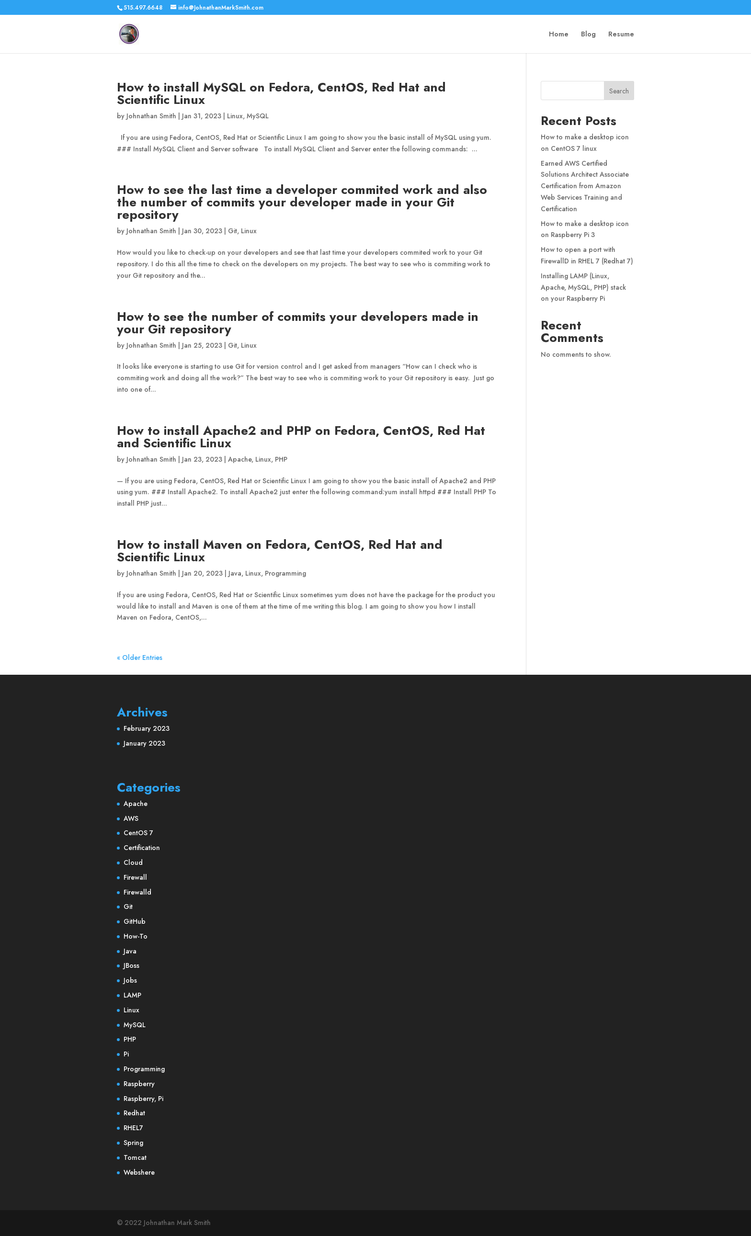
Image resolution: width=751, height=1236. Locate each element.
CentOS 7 (138, 833)
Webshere (139, 1172)
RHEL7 (133, 1128)
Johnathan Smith (151, 116)
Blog (588, 35)
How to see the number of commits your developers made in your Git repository (297, 322)
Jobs (130, 980)
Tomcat (135, 1157)
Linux (235, 116)
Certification (142, 847)
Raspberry (139, 1084)
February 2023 (147, 728)
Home (559, 35)
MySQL (258, 116)
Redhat (134, 1113)
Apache (239, 459)
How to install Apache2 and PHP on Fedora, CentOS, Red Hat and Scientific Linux (301, 436)
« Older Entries (139, 657)
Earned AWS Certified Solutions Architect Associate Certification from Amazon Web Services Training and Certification (585, 186)
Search (619, 91)
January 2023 (144, 743)
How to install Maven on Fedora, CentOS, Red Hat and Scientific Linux (280, 550)
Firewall (135, 877)
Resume (621, 35)
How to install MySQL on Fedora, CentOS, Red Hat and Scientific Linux (281, 93)
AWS (131, 818)
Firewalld (137, 892)
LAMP (132, 995)
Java (234, 573)
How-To (136, 936)
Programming (285, 573)
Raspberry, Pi (143, 1098)
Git (232, 231)
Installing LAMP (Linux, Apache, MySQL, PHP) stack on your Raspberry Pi (583, 287)
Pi (126, 1054)
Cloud (133, 862)
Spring (133, 1142)
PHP (281, 459)
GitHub (135, 921)
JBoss (131, 965)
